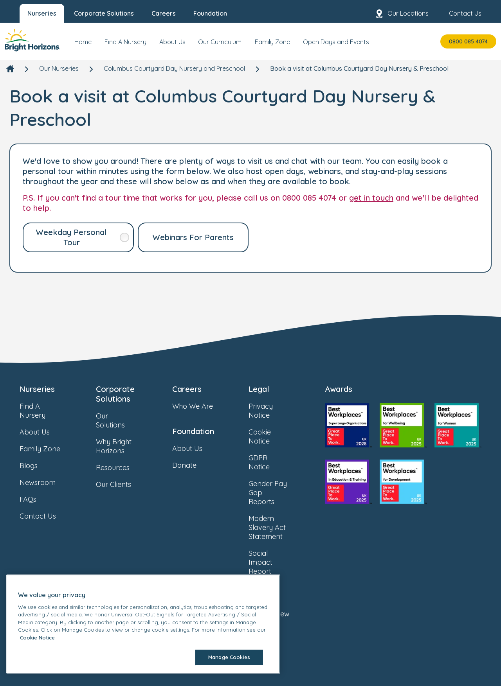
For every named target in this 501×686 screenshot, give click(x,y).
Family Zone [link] (48, 448)
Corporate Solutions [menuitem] (104, 13)
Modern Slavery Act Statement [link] (277, 527)
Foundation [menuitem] (210, 13)
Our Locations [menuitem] (402, 13)
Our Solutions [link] (124, 420)
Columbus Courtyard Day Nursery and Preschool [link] (174, 68)
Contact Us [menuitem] (458, 13)
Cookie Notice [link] (277, 436)
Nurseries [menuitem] (41, 13)
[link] (32, 41)
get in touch (371, 198)
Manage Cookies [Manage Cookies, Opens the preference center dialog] (229, 657)
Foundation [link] (193, 431)
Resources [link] (120, 467)
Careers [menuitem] (163, 13)
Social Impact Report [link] (277, 562)
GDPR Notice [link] (277, 462)
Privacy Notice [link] (277, 411)
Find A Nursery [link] (48, 411)
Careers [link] (187, 389)
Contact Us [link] (46, 516)
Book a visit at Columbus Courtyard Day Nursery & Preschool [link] (359, 68)
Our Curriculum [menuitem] (219, 42)
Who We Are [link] (200, 406)
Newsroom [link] (45, 482)
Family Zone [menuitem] (272, 42)
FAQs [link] (36, 499)
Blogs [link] (36, 465)
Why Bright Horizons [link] (124, 446)
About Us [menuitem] (172, 42)
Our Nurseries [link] (59, 68)
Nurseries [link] (37, 389)
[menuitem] (83, 45)
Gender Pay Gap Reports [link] (277, 492)
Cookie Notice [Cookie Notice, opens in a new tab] (37, 637)
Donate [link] (192, 465)
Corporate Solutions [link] (115, 394)
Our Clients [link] (121, 484)
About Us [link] (42, 431)
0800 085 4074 (468, 41)
